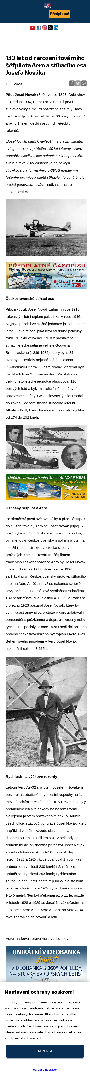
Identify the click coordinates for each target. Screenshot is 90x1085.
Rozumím (45, 1051)
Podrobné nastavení (45, 1069)
